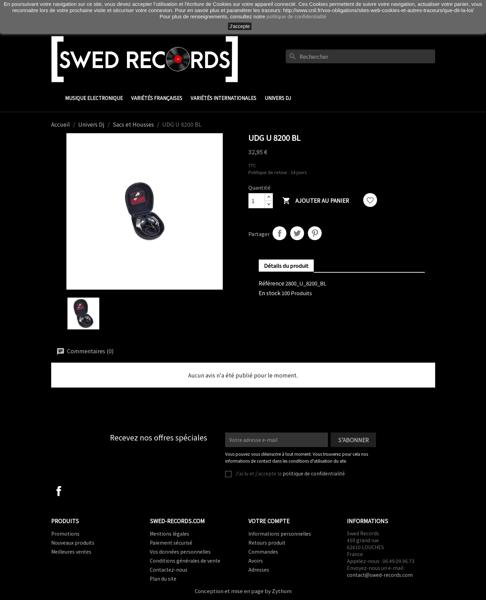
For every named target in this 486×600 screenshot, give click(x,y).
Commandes (263, 551)
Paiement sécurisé (171, 542)
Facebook (59, 491)
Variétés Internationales (223, 97)
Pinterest (315, 233)
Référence (271, 283)
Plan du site (163, 578)
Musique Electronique (94, 97)
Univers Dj (278, 97)
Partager (279, 233)
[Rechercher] (360, 56)
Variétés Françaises (156, 97)
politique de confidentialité (314, 473)
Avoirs (255, 560)
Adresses (258, 569)
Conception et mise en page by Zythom (243, 590)
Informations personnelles (279, 533)
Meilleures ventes (71, 551)
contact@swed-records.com (380, 574)
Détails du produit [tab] (286, 265)
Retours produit (266, 542)
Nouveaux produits (72, 542)
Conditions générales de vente (185, 560)
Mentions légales (169, 533)
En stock (270, 292)
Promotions (65, 533)
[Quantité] (256, 200)
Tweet (297, 233)
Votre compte (269, 521)
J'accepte (240, 26)
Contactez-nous (168, 569)
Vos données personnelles (180, 551)
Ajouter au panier (315, 201)
